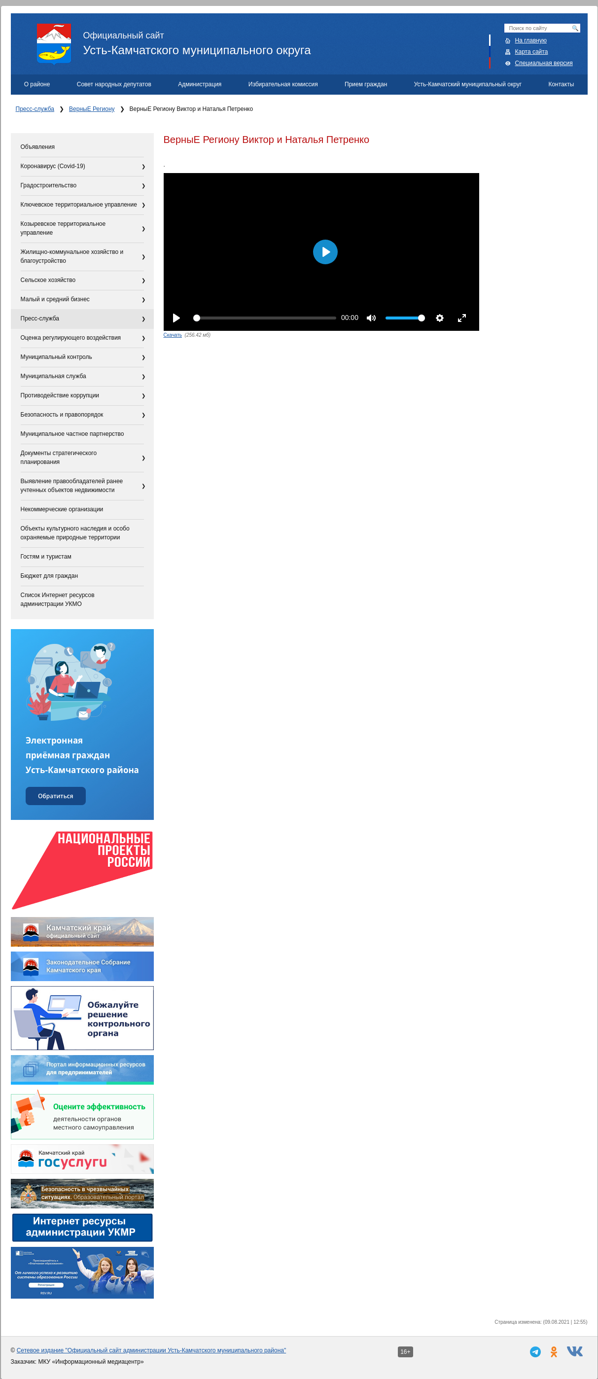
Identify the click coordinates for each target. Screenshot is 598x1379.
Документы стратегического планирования (59, 457)
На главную (531, 40)
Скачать (173, 335)
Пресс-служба (35, 109)
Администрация (199, 84)
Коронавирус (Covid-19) (53, 166)
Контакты (561, 84)
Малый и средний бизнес (55, 299)
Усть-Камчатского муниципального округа (312, 40)
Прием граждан (366, 84)
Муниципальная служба (53, 376)
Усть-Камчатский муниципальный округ (468, 84)
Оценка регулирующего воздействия (71, 337)
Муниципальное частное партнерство (72, 433)
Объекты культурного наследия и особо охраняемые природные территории (75, 533)
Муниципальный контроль (56, 357)
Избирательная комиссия (283, 84)
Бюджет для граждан (49, 575)
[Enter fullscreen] (462, 318)
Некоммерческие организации (62, 509)
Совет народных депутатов (114, 84)
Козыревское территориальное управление (63, 228)
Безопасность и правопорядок (62, 414)
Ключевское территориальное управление (79, 204)
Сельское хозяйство (48, 280)
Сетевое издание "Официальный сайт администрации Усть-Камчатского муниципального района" (151, 1350)
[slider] (264, 318)
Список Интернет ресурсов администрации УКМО (58, 599)
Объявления (38, 146)
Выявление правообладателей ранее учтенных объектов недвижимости (72, 486)
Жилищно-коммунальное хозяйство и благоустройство (72, 256)
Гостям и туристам (46, 556)
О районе (37, 84)
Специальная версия (544, 63)
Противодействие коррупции (60, 395)
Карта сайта (531, 51)
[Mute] (371, 318)
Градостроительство (49, 185)
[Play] (176, 318)
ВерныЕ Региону (91, 109)
